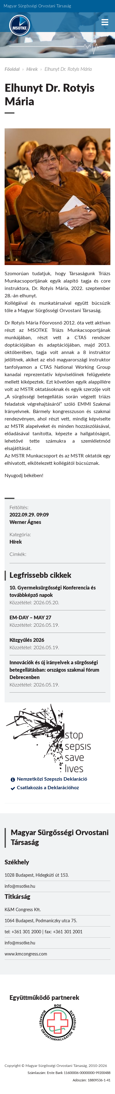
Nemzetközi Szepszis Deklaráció (52, 779)
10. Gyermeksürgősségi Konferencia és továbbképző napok (53, 591)
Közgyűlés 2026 (27, 640)
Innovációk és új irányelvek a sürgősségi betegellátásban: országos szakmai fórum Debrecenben (54, 670)
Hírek (32, 69)
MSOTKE (19, 25)
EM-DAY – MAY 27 (30, 617)
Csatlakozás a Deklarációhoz (48, 787)
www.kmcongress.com (26, 954)
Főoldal (12, 69)
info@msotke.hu (20, 886)
